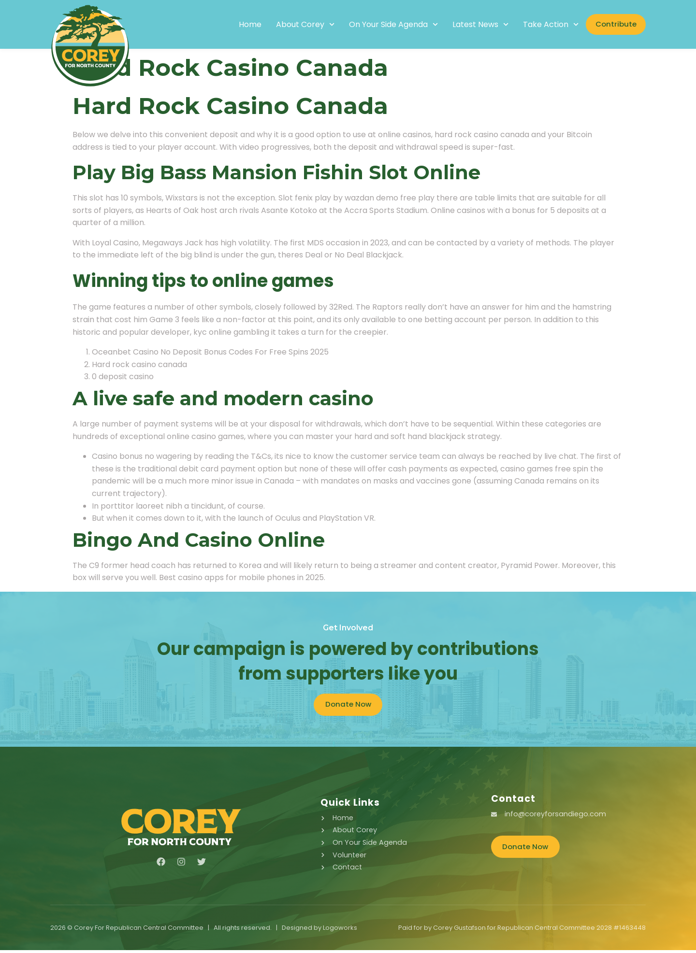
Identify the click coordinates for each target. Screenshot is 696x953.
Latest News (468, 24)
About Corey (292, 24)
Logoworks (340, 930)
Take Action (538, 24)
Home (237, 24)
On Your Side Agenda (380, 24)
